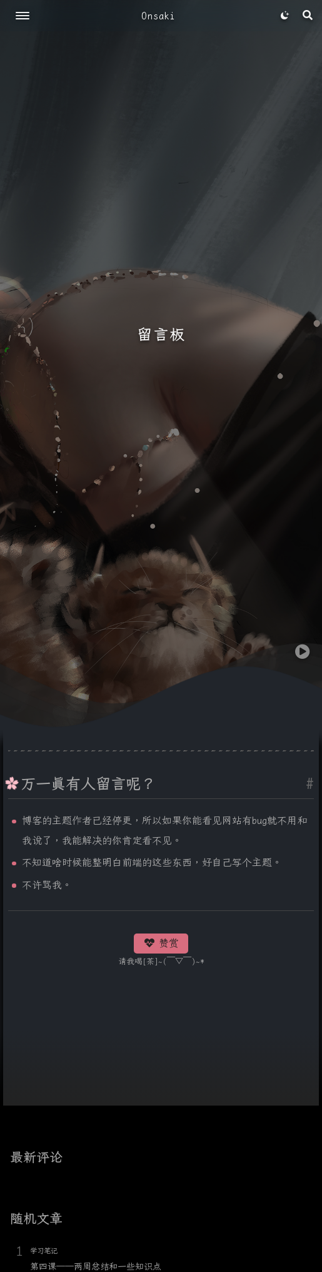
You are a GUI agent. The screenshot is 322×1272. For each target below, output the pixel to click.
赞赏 (161, 943)
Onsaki (158, 16)
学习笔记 (44, 1250)
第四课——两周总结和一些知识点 (95, 1266)
